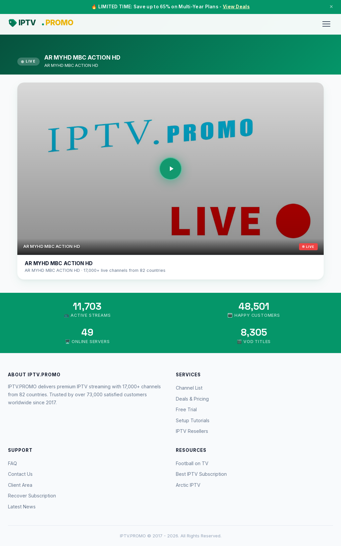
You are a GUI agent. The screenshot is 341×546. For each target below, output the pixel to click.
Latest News (22, 506)
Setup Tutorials (192, 420)
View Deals (236, 6)
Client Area (20, 485)
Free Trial (186, 409)
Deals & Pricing (192, 399)
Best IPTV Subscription (201, 474)
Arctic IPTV (188, 485)
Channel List (189, 388)
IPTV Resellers (192, 431)
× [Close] (331, 6)
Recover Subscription (32, 495)
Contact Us (20, 474)
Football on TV (192, 463)
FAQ (12, 463)
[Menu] (326, 24)
